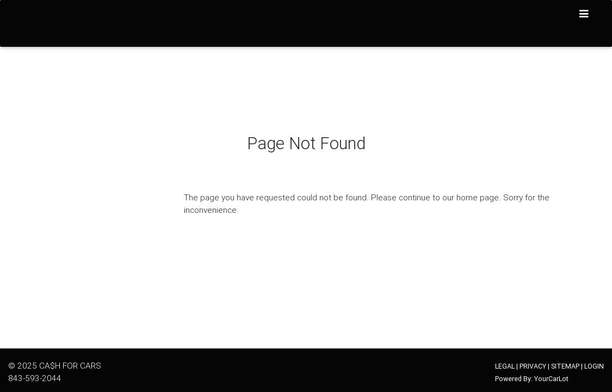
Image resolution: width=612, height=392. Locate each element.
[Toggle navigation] (584, 14)
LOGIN (594, 366)
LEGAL (505, 366)
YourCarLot (551, 379)
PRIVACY (533, 366)
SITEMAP (565, 366)
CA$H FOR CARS (70, 365)
